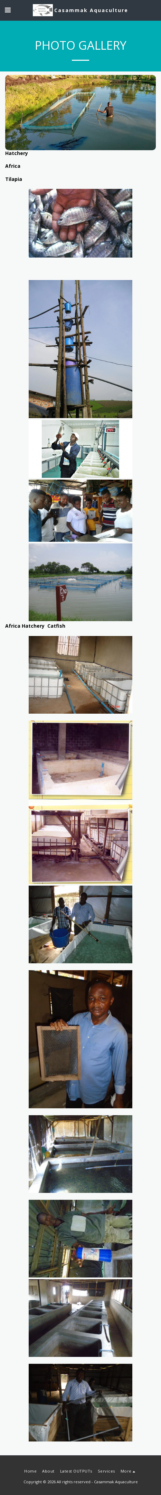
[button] (7, 10)
